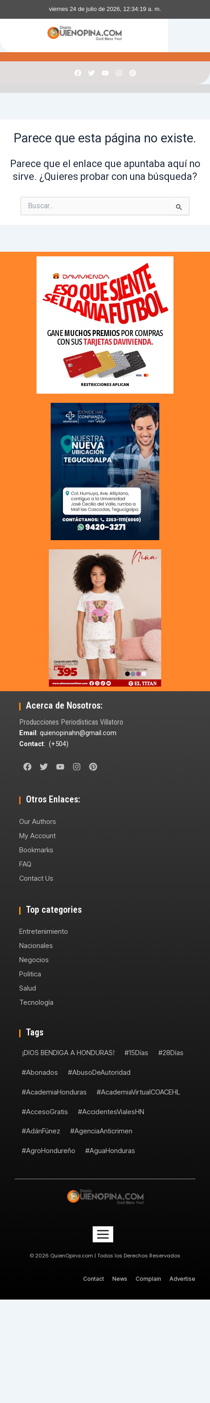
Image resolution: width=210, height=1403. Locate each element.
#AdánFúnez (41, 1131)
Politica (30, 974)
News (119, 1278)
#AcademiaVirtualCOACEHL (138, 1092)
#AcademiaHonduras (54, 1092)
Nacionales (36, 945)
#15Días (136, 1052)
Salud (27, 988)
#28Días (171, 1052)
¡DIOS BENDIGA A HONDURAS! (68, 1052)
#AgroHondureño (48, 1150)
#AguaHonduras (110, 1150)
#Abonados (40, 1072)
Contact (93, 1278)
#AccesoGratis (45, 1111)
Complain (148, 1278)
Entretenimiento (43, 931)
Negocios (34, 959)
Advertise (182, 1278)
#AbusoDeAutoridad (99, 1072)
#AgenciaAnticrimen (101, 1131)
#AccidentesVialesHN (111, 1111)
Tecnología (36, 1002)
